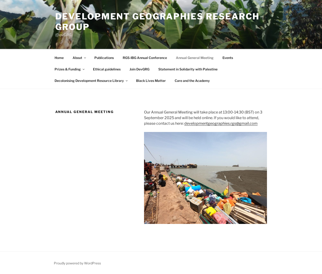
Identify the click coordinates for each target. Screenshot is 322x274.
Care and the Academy (192, 81)
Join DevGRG (139, 69)
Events (227, 58)
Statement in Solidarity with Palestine (188, 69)
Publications (104, 58)
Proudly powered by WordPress (77, 263)
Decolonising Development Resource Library (91, 81)
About (80, 58)
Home (59, 58)
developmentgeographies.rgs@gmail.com (221, 123)
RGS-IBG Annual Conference (145, 58)
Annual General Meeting (195, 58)
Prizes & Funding (70, 69)
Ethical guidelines (107, 69)
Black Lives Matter (151, 81)
